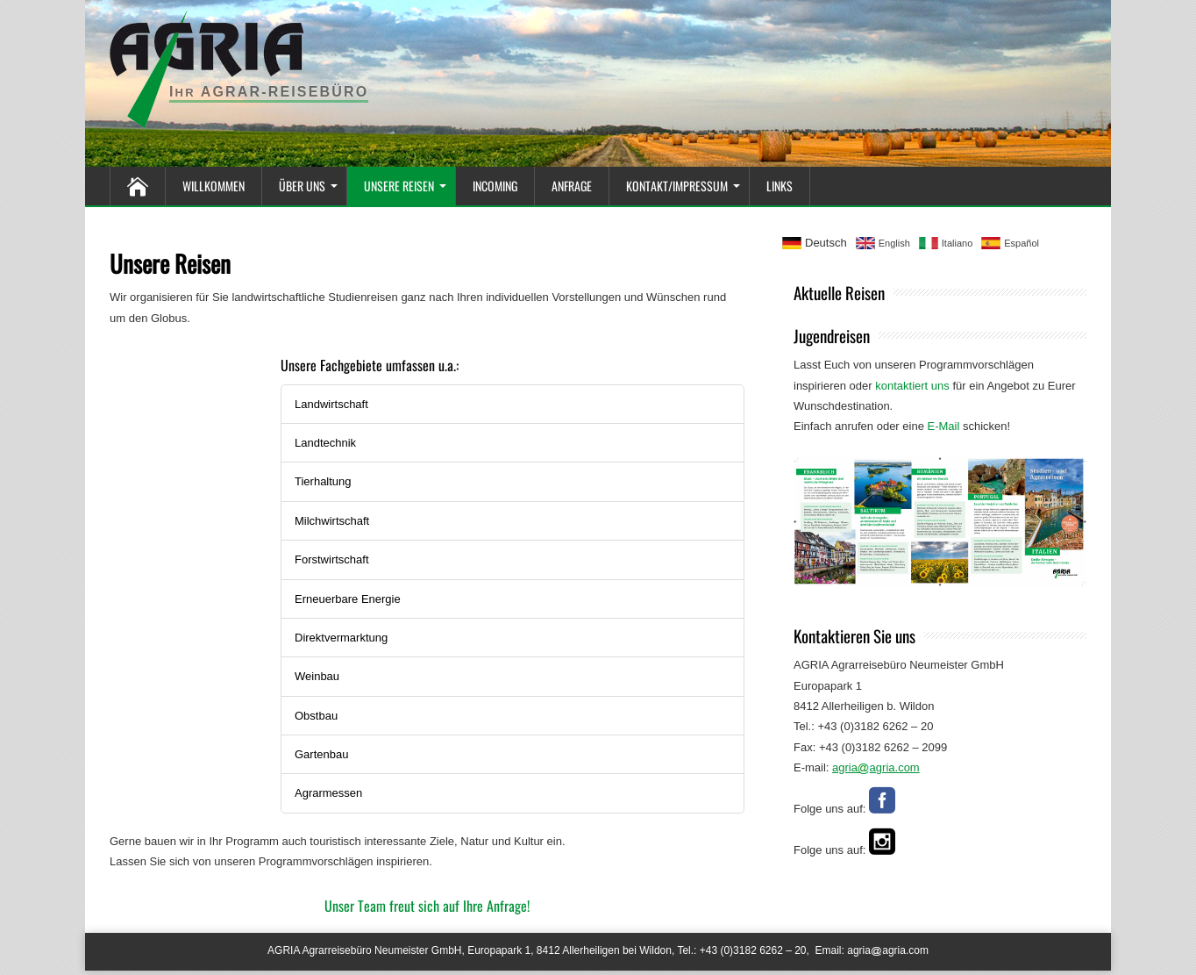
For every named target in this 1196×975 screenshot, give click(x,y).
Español (1021, 243)
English (894, 243)
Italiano (957, 243)
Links (779, 181)
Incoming (495, 181)
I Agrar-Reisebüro (268, 91)
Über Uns (304, 181)
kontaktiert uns (912, 385)
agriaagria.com (888, 950)
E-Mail (944, 426)
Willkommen (213, 181)
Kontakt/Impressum (679, 181)
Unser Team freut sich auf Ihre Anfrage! (427, 905)
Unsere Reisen (401, 181)
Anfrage (572, 181)
